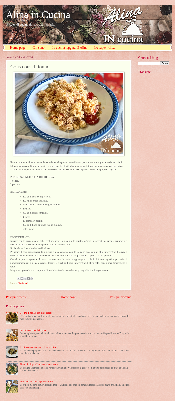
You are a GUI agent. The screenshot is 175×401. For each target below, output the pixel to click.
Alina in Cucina (38, 14)
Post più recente (16, 297)
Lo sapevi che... (105, 47)
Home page (18, 47)
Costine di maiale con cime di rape (36, 313)
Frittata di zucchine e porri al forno (36, 381)
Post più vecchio (120, 297)
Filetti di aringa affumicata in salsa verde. (39, 364)
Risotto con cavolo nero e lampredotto (38, 347)
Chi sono (39, 47)
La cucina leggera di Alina (69, 47)
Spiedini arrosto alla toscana (33, 330)
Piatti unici (23, 283)
